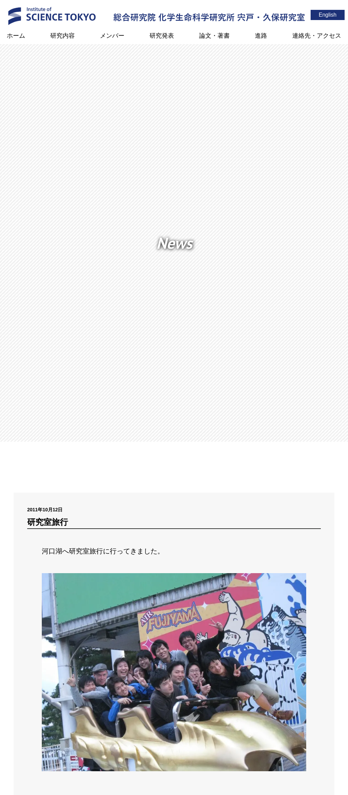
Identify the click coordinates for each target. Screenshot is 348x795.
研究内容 (62, 35)
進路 (261, 35)
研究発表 (162, 35)
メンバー (112, 35)
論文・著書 (214, 35)
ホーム (16, 35)
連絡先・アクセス (316, 35)
